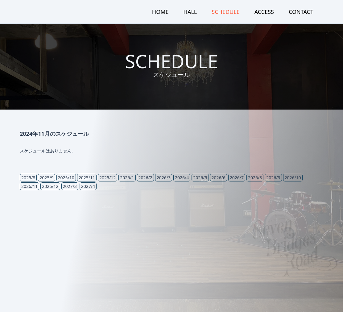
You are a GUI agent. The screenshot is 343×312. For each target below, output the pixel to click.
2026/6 (218, 178)
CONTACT (301, 11)
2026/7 (237, 178)
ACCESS (264, 11)
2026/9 (273, 178)
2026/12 (50, 186)
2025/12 (107, 178)
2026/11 (29, 186)
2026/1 (127, 178)
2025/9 (46, 178)
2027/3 (70, 186)
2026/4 (182, 178)
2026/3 (164, 178)
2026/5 (200, 178)
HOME (160, 11)
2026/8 (255, 178)
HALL (190, 11)
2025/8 (28, 178)
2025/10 (66, 178)
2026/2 (145, 178)
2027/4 (88, 186)
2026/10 (293, 178)
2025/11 (87, 178)
